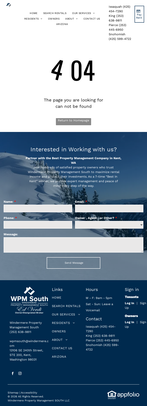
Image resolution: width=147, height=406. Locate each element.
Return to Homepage (73, 120)
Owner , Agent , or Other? (94, 218)
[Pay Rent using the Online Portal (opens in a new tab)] (139, 14)
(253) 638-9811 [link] (20, 332)
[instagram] (20, 374)
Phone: (9, 218)
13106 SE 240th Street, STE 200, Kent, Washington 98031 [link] (26, 354)
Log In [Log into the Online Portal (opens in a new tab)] (129, 303)
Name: (8, 201)
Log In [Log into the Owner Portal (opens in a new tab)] (129, 322)
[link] (62, 24)
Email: (79, 201)
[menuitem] (33, 13)
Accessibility (29, 392)
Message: (11, 234)
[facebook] (13, 374)
